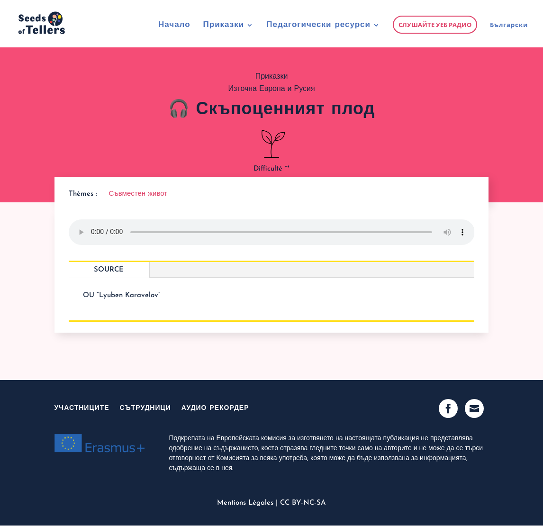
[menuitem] (509, 34)
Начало (174, 25)
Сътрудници (145, 408)
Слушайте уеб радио (434, 24)
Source (109, 269)
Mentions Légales (245, 503)
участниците (81, 408)
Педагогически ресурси (318, 25)
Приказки (223, 25)
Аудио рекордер (215, 408)
